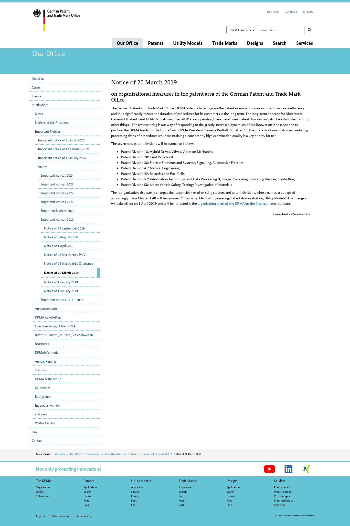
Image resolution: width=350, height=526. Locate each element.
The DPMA (43, 480)
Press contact (282, 487)
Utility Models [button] (187, 43)
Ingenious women (47, 405)
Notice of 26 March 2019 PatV (64, 254)
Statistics (41, 369)
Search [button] (279, 43)
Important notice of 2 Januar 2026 (61, 139)
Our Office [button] (127, 43)
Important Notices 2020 (57, 210)
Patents (89, 480)
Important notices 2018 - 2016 (62, 299)
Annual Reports (45, 361)
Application (90, 487)
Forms (87, 495)
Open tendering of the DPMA (55, 325)
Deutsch (273, 11)
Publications (40, 104)
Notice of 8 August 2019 (61, 236)
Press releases (282, 491)
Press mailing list (284, 500)
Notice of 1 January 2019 (61, 281)
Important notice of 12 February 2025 (64, 148)
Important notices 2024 (57, 175)
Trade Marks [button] (224, 43)
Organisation (43, 487)
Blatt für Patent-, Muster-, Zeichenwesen (64, 334)
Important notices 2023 (57, 184)
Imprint (40, 516)
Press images (282, 495)
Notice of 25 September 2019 (64, 228)
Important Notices (48, 131)
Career (36, 87)
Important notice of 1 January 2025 (62, 157)
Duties (40, 491)
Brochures (42, 343)
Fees (86, 500)
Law (34, 431)
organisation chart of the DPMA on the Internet (233, 203)
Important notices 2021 (57, 201)
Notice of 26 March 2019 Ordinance (68, 263)
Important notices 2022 (57, 192)
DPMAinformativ (46, 352)
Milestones (43, 387)
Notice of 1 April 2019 (59, 245)
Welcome (60, 453)
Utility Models (141, 480)
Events (36, 95)
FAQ (86, 504)
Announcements (46, 308)
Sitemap (308, 11)
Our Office (76, 453)
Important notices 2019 (57, 219)
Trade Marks (187, 480)
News (39, 113)
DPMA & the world (48, 378)
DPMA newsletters (48, 317)
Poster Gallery (45, 422)
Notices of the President (52, 122)
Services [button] (304, 43)
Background (43, 396)
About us (38, 78)
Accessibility (84, 516)
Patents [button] (155, 43)
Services (280, 480)
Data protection (61, 516)
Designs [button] (255, 43)
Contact (291, 11)
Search (87, 491)
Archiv (42, 166)
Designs (231, 480)
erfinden (41, 414)
